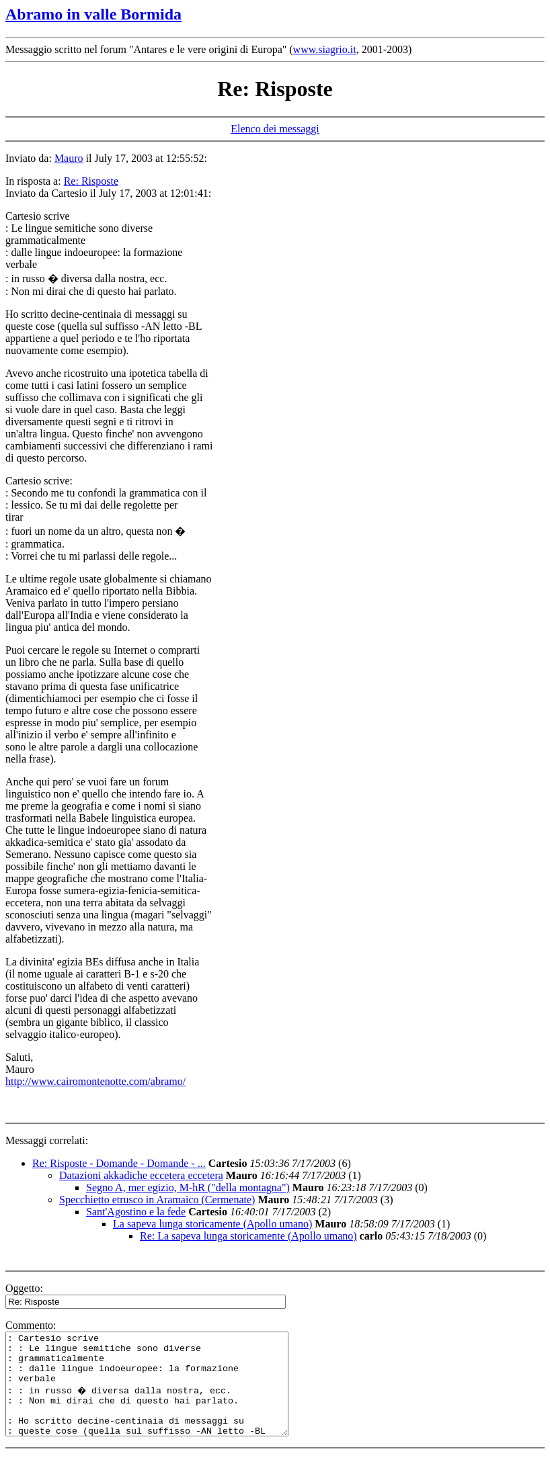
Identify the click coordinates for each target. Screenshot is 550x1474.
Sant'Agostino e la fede (136, 1211)
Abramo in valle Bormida (93, 14)
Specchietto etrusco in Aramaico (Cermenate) (157, 1199)
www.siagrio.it (324, 49)
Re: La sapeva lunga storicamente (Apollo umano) (248, 1236)
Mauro (68, 158)
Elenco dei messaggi (275, 128)
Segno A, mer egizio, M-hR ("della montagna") (188, 1187)
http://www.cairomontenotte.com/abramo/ (95, 1081)
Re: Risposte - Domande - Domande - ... (119, 1163)
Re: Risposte (91, 181)
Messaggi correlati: (46, 1140)
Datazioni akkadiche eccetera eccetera (141, 1175)
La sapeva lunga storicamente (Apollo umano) (212, 1223)
